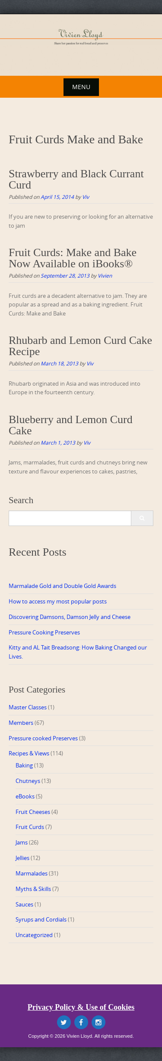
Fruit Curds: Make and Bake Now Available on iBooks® (73, 258)
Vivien (105, 275)
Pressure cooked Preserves (43, 738)
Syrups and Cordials (41, 919)
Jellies (22, 858)
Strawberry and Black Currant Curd (76, 179)
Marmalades (32, 873)
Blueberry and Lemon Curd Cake (71, 425)
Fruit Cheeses (33, 812)
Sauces (24, 904)
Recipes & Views (29, 753)
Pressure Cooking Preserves (44, 632)
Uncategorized (34, 935)
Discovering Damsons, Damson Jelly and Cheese (69, 617)
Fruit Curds (30, 827)
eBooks (25, 796)
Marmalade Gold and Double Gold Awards (62, 586)
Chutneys (28, 781)
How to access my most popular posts (58, 601)
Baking (24, 765)
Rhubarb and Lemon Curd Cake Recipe (80, 346)
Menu (81, 87)
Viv (85, 196)
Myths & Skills (33, 889)
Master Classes (28, 707)
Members (21, 723)
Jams (22, 842)
